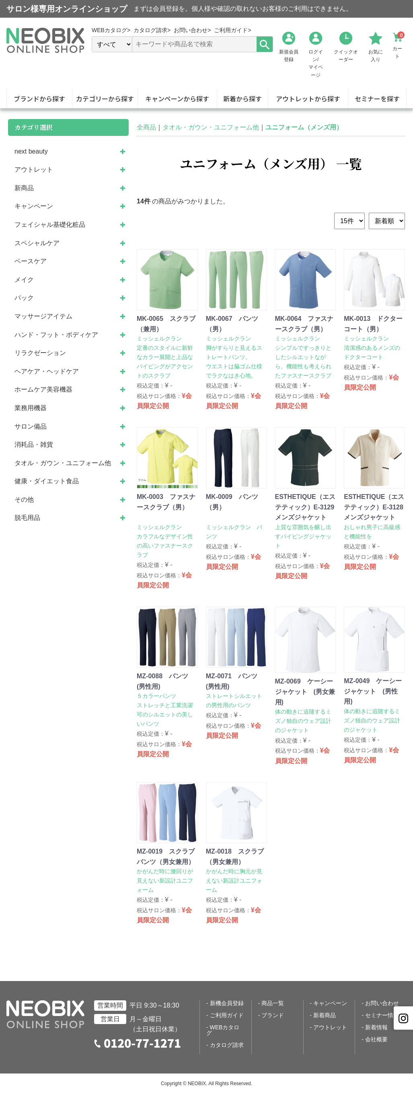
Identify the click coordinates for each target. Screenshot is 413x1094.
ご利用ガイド (227, 1015)
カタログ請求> (152, 30)
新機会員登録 (227, 1003)
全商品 (146, 127)
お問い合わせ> (192, 30)
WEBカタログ (222, 1030)
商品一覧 (272, 1003)
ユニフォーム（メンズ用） (304, 127)
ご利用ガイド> (232, 30)
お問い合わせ (382, 1003)
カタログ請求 (227, 1045)
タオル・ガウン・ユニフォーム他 (210, 127)
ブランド (272, 1015)
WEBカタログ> (111, 30)
